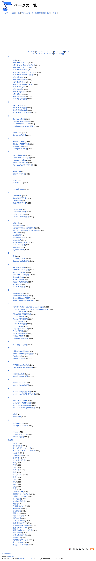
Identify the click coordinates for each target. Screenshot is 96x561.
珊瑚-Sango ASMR (20, 523)
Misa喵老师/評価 (19, 238)
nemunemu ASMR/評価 (22, 403)
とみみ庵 (16, 453)
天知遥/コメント (19, 506)
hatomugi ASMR (19, 383)
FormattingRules (19, 160)
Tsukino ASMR (18, 336)
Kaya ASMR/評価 (19, 198)
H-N (14, 180)
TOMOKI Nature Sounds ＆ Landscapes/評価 (30, 309)
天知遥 (15, 504)
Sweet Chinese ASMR (21, 298)
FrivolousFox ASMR (20, 162)
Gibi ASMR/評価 (19, 174)
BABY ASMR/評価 (20, 108)
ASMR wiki (11, 556)
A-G (14, 60)
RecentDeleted (18, 277)
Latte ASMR (17, 209)
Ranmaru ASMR (19, 267)
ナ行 (14, 477)
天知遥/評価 (17, 508)
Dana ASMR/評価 (19, 135)
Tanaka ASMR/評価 (20, 319)
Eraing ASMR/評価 (20, 149)
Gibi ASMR (17, 171)
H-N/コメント (18, 183)
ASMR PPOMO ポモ (21, 70)
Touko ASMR (18, 331)
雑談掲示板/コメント (21, 540)
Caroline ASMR (19, 119)
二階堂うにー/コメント (21, 494)
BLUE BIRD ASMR (20, 110)
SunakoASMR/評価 (20, 296)
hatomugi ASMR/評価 (21, 385)
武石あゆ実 (17, 518)
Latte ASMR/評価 (19, 212)
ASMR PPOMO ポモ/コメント (24, 72)
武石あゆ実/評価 (19, 521)
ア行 (14, 463)
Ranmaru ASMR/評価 (21, 270)
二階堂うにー (18, 492)
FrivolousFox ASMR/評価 (22, 165)
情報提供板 (17, 511)
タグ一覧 (16, 470)
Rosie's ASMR (18, 279)
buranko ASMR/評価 (21, 376)
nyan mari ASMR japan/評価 (24, 408)
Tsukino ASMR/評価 (20, 338)
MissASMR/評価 (19, 245)
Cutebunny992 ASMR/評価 (23, 126)
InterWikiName (18, 189)
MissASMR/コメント (21, 242)
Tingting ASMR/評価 (20, 329)
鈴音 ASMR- (17, 533)
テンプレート (18, 475)
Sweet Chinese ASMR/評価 (23, 300)
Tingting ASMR (18, 326)
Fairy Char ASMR (19, 155)
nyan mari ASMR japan (22, 405)
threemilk (16, 432)
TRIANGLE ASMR (20, 312)
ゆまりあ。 (17, 458)
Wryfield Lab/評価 (19, 358)
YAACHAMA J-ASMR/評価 (23, 367)
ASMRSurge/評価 (19, 96)
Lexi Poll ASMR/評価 (21, 217)
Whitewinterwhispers (21, 351)
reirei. (15, 414)
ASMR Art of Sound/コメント (24, 65)
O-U (14, 256)
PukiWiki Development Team (26, 559)
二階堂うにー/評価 (20, 496)
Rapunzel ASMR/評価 (21, 275)
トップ (5, 13)
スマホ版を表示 (6, 553)
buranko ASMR (19, 374)
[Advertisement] (49, 31)
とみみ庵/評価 (18, 455)
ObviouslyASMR (19, 258)
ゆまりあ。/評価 (19, 460)
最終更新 (46, 13)
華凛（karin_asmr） (20, 528)
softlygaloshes (18, 423)
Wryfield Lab (17, 356)
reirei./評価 (17, 417)
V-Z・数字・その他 (20, 345)
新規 (13, 13)
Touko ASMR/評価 (20, 333)
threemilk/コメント (20, 434)
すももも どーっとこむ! (22, 448)
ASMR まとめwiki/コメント (23, 84)
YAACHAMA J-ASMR (21, 365)
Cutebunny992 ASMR (21, 124)
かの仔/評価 (17, 446)
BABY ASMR (18, 105)
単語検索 (38, 13)
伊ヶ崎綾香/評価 (19, 501)
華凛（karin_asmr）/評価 (22, 530)
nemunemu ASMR (20, 400)
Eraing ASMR (18, 146)
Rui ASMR (17, 284)
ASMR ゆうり (18, 87)
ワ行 (14, 489)
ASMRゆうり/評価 (20, 99)
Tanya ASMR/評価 (20, 324)
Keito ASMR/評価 (19, 203)
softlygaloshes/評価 (20, 426)
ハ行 (14, 479)
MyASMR (16, 247)
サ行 (14, 467)
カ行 (14, 465)
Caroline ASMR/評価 (21, 121)
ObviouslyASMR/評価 (21, 261)
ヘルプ (54, 13)
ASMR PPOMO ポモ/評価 (23, 75)
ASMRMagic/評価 (19, 92)
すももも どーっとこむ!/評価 (24, 451)
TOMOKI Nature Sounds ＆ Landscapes (28, 307)
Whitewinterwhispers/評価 (23, 354)
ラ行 (14, 487)
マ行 (14, 482)
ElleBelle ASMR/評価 (21, 144)
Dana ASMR (17, 133)
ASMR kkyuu (18, 77)
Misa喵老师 (17, 235)
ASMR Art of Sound (20, 63)
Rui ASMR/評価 (19, 287)
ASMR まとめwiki (19, 82)
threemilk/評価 (18, 437)
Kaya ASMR (17, 196)
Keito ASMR (17, 200)
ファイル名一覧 (27, 13)
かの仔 (15, 443)
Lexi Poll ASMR (19, 214)
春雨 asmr (17, 513)
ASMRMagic (17, 89)
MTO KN (16, 223)
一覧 (18, 13)
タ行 (14, 472)
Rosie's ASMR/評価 (20, 282)
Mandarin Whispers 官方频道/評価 (26, 230)
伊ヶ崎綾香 (17, 499)
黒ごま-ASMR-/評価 (20, 545)
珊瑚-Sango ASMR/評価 (22, 525)
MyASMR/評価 (18, 250)
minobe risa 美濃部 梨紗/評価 (24, 394)
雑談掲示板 (17, 537)
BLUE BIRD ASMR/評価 (22, 113)
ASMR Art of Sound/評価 (22, 67)
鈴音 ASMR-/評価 (19, 535)
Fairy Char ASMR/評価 (21, 158)
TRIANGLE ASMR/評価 (22, 314)
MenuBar (16, 233)
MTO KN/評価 (18, 225)
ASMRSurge (17, 94)
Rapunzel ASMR (19, 272)
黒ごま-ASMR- (18, 542)
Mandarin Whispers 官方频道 (24, 228)
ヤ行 (14, 484)
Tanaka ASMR (18, 317)
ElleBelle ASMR (19, 142)
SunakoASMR (18, 293)
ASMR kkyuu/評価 (20, 79)
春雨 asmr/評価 (18, 516)
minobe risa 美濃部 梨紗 (22, 392)
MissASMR (17, 240)
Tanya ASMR (18, 321)
